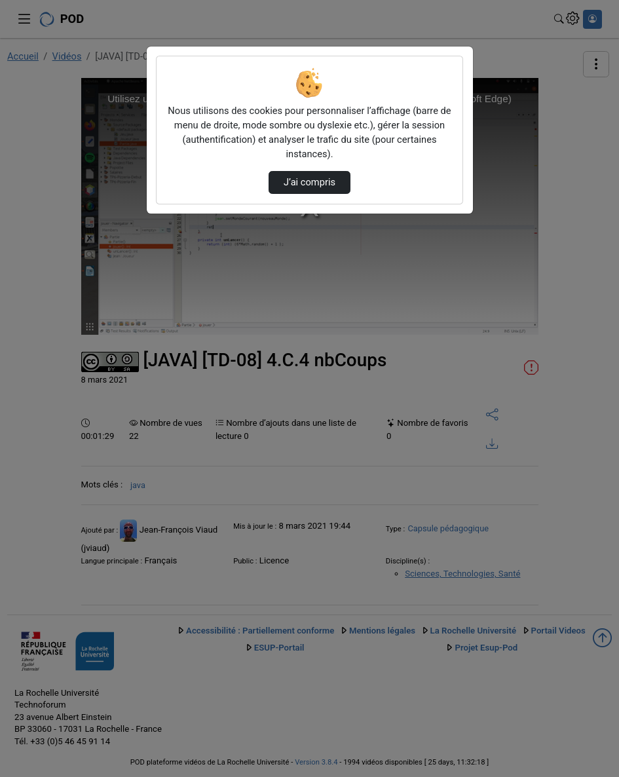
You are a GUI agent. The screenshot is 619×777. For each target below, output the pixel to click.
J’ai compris (309, 182)
